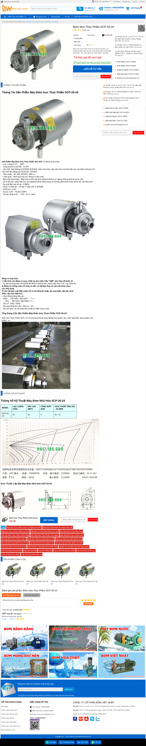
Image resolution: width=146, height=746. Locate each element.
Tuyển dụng (126, 2)
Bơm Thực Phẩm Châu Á (18, 22)
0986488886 (45, 707)
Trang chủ (5, 22)
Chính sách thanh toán (9, 710)
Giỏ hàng (135, 8)
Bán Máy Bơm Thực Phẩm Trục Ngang (45, 535)
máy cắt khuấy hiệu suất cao (31, 554)
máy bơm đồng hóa (45, 551)
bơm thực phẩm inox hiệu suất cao (13, 547)
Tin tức (67, 17)
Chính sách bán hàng (101, 1)
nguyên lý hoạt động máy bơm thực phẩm (74, 547)
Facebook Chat (66, 742)
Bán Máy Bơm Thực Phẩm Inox (71, 531)
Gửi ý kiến (88, 604)
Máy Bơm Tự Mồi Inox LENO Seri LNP (44, 531)
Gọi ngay (51, 742)
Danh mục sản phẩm (15, 16)
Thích (10, 619)
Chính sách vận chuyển (9, 714)
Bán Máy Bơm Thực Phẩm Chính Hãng (15, 535)
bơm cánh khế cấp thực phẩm (64, 551)
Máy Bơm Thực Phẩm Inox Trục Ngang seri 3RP (24, 527)
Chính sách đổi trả (7, 718)
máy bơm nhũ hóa (30, 551)
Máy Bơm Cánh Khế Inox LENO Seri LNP (57, 527)
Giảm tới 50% (90, 8)
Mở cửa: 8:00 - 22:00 (114, 8)
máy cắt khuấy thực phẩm (10, 554)
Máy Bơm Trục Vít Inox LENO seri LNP (15, 531)
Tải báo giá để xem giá (87, 57)
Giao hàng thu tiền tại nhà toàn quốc (94, 63)
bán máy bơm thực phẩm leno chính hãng (42, 547)
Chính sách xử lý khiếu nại (10, 726)
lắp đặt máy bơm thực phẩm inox (41, 543)
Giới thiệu (117, 2)
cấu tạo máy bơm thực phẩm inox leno (69, 543)
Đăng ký (68, 689)
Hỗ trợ (135, 2)
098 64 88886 (131, 62)
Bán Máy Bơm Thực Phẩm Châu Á (13, 539)
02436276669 (48, 711)
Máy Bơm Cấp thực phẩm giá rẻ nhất (41, 539)
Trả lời (4, 619)
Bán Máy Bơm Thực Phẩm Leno (71, 535)
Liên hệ (141, 2)
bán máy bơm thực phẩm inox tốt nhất (14, 543)
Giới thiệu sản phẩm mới (83, 17)
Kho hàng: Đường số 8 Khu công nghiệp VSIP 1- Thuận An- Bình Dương (129, 53)
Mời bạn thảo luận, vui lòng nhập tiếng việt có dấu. (40, 602)
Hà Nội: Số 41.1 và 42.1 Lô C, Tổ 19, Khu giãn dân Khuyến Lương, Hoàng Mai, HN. (129, 39)
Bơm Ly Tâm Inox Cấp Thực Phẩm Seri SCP (43, 22)
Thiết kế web (73, 736)
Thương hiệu (55, 17)
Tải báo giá (107, 35)
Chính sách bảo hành (8, 722)
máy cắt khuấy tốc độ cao (86, 551)
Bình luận (86, 30)
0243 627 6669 (133, 74)
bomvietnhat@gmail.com (130, 78)
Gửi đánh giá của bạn (11, 595)
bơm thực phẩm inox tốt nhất (11, 551)
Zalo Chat (82, 742)
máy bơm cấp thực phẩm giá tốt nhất (69, 539)
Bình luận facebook (32, 595)
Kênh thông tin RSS (8, 730)
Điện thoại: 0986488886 (10, 2)
